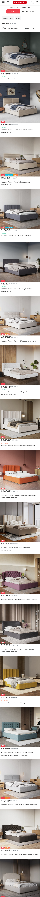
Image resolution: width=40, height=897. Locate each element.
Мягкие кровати (8, 18)
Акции (18, 18)
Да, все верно (13, 11)
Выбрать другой (28, 11)
